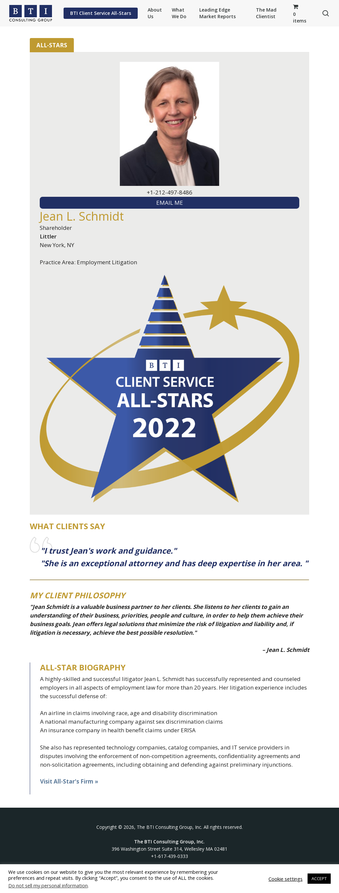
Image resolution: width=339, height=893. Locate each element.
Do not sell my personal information (48, 885)
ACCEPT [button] (319, 878)
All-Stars (51, 45)
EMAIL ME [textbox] (169, 202)
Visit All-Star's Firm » (69, 781)
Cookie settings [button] (285, 879)
